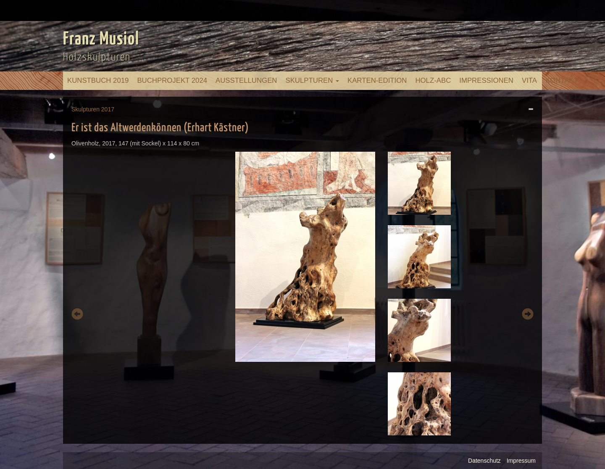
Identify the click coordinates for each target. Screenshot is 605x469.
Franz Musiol (101, 39)
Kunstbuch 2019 (98, 80)
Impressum (521, 460)
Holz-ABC (433, 80)
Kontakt (561, 80)
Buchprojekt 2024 (172, 80)
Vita (529, 80)
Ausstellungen (246, 80)
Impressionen (486, 80)
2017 (107, 109)
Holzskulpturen (97, 57)
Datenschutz (484, 460)
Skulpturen (312, 80)
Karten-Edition (377, 80)
